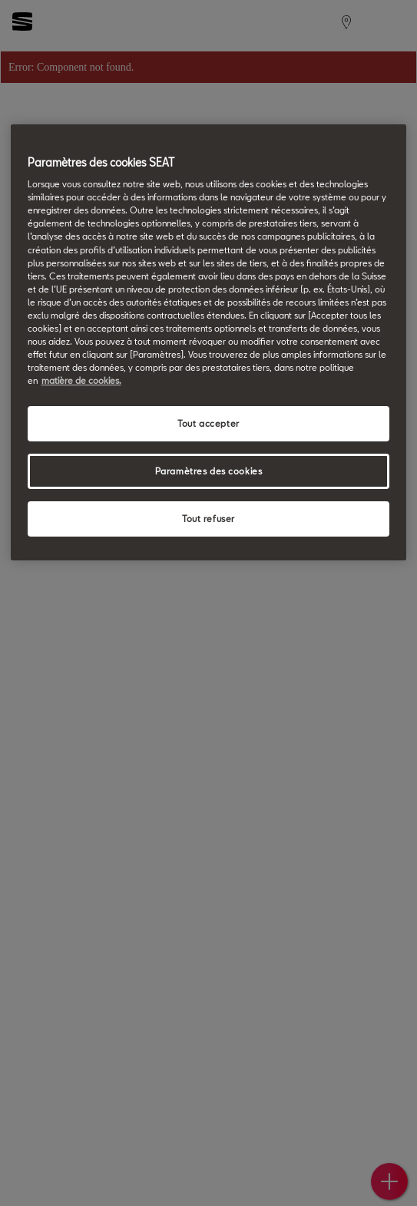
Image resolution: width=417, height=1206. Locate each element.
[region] (209, 342)
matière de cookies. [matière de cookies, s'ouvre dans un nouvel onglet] (81, 380)
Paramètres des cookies (209, 471)
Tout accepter (208, 423)
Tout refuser (208, 519)
